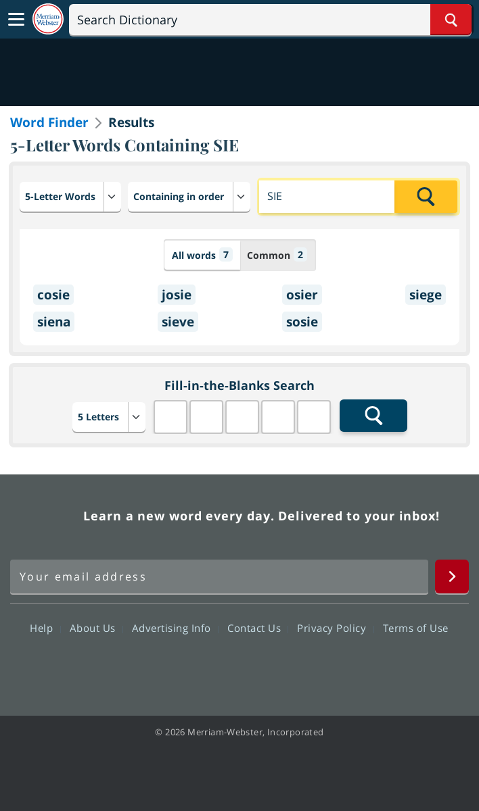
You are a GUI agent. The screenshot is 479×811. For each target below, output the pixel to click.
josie (176, 294)
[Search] (270, 19)
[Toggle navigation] (16, 19)
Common (277, 254)
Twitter (215, 667)
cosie (53, 294)
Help (45, 628)
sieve (178, 321)
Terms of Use (416, 628)
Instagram (312, 667)
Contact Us (257, 628)
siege (425, 294)
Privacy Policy (335, 628)
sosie (302, 321)
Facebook (166, 667)
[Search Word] (451, 19)
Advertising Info (175, 628)
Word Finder (49, 122)
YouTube (263, 667)
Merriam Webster (44, 515)
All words (202, 254)
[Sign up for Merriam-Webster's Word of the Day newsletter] (219, 576)
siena (53, 321)
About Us (96, 628)
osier (302, 294)
